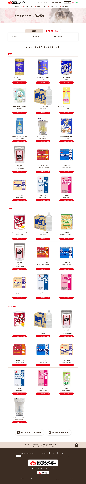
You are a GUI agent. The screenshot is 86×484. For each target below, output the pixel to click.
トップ (9, 25)
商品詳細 (19, 82)
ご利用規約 (21, 479)
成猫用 (37, 37)
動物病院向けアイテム (65, 456)
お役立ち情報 (55, 2)
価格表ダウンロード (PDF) (60, 432)
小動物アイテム (52, 456)
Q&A (60, 2)
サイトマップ (15, 479)
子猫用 (15, 37)
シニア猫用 (59, 37)
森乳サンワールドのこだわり (44, 2)
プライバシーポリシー (29, 479)
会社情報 (9, 479)
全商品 (34, 31)
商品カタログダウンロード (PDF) (30, 432)
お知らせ (63, 453)
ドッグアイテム (27, 456)
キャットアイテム (40, 456)
